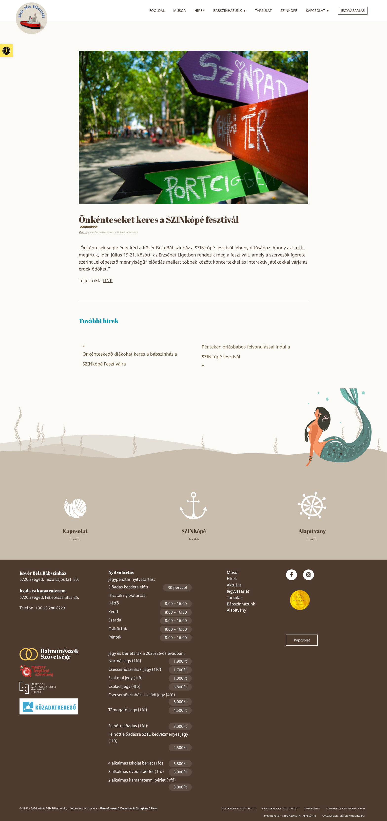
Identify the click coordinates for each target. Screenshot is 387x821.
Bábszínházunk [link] (229, 10)
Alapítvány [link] (236, 610)
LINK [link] (108, 280)
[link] (6, 50)
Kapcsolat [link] (317, 10)
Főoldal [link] (157, 10)
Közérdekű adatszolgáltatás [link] (345, 808)
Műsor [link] (179, 10)
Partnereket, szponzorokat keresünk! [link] (290, 815)
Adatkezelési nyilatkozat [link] (239, 808)
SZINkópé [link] (288, 10)
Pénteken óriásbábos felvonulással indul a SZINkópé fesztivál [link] (246, 352)
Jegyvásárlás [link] (353, 10)
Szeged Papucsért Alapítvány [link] (60, 640)
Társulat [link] (263, 10)
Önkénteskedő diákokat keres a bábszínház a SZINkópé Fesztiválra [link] (129, 359)
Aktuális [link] (234, 585)
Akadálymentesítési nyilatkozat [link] (343, 815)
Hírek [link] (199, 10)
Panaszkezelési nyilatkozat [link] (280, 808)
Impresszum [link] (312, 808)
